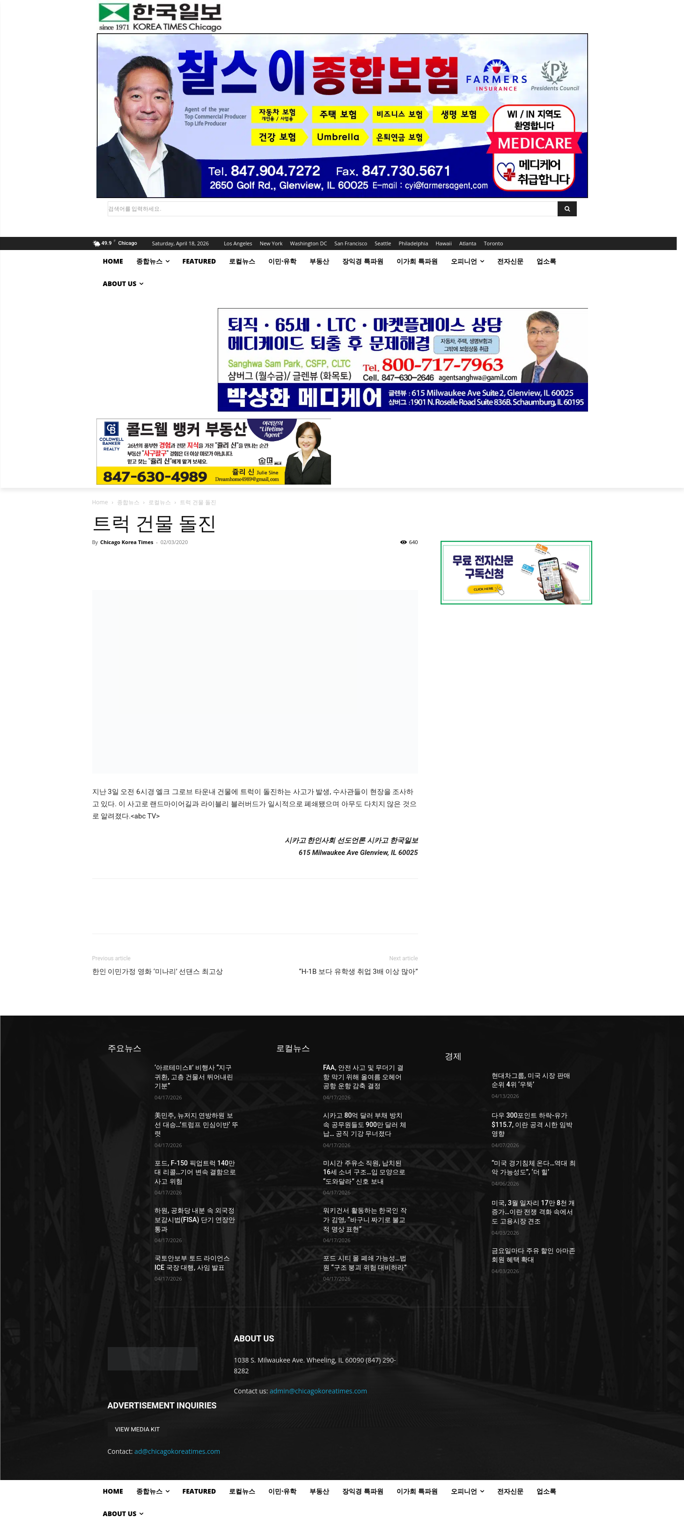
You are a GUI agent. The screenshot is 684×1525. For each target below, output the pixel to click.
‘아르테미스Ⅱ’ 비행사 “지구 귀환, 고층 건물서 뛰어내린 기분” (193, 1077)
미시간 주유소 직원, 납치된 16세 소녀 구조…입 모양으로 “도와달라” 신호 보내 (364, 1172)
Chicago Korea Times (126, 541)
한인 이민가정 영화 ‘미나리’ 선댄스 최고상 (157, 971)
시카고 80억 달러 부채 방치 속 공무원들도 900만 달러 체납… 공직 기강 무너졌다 (364, 1124)
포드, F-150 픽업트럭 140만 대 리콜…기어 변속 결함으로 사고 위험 (195, 1172)
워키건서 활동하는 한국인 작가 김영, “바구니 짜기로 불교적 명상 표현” (364, 1219)
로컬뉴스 (159, 502)
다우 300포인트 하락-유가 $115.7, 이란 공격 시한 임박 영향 (532, 1124)
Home (100, 502)
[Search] (567, 208)
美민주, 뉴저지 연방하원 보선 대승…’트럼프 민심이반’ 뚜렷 (196, 1124)
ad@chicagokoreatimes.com (177, 1451)
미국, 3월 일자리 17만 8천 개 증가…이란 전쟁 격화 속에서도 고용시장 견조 (533, 1212)
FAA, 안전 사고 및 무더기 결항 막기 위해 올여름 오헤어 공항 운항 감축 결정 (363, 1077)
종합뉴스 (128, 502)
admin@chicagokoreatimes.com (318, 1390)
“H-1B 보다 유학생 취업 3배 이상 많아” (358, 971)
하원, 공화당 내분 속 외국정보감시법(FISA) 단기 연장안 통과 (194, 1219)
